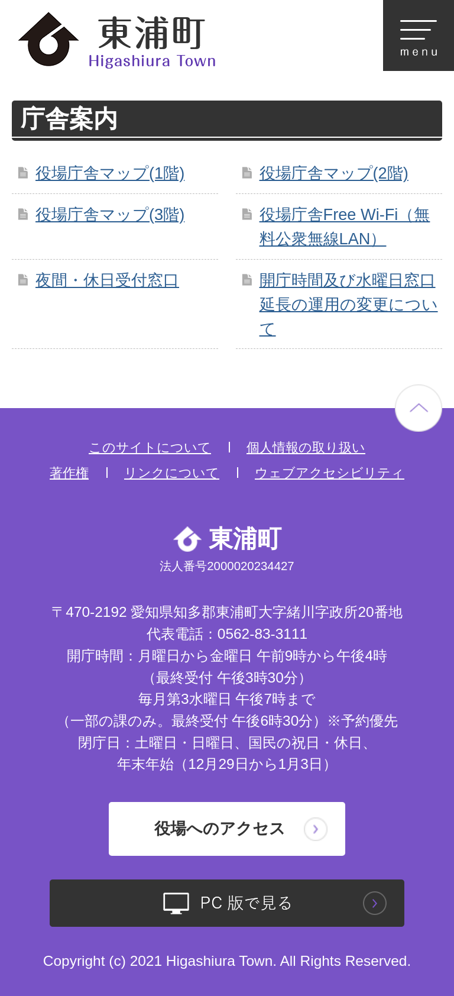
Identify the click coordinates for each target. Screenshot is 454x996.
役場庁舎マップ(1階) (109, 173)
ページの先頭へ (418, 408)
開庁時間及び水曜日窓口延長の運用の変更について (349, 304)
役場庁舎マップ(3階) (109, 214)
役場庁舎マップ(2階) (334, 173)
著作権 (69, 472)
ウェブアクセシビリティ (329, 472)
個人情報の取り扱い (306, 447)
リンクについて (171, 472)
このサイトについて (150, 447)
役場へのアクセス (220, 828)
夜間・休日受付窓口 (107, 280)
